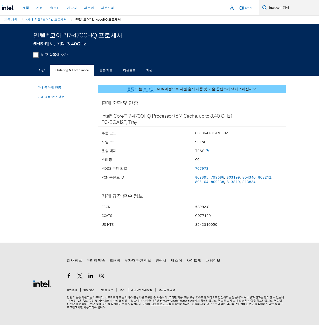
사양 (42, 70)
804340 (249, 177)
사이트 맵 (194, 260)
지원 (149, 70)
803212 (264, 177)
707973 (201, 168)
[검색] (264, 7)
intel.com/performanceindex (177, 300)
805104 (201, 182)
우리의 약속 (95, 260)
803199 (233, 177)
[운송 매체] (207, 151)
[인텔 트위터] (80, 276)
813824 (249, 182)
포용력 (114, 260)
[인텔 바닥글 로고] (42, 283)
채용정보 (213, 260)
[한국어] (245, 8)
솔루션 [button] (55, 8)
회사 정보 (74, 260)
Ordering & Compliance (72, 70)
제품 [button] (26, 8)
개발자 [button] (72, 8)
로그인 (148, 89)
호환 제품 (106, 70)
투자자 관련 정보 (137, 260)
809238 (217, 182)
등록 (130, 89)
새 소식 (176, 260)
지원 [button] (39, 8)
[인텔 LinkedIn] (91, 276)
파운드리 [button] (108, 8)
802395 (201, 177)
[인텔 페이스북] (69, 276)
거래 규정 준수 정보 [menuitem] (50, 97)
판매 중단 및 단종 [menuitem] (49, 88)
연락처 (161, 260)
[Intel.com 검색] (293, 8)
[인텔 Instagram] (102, 276)
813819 (233, 182)
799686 (217, 177)
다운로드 (129, 70)
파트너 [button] (89, 8)
